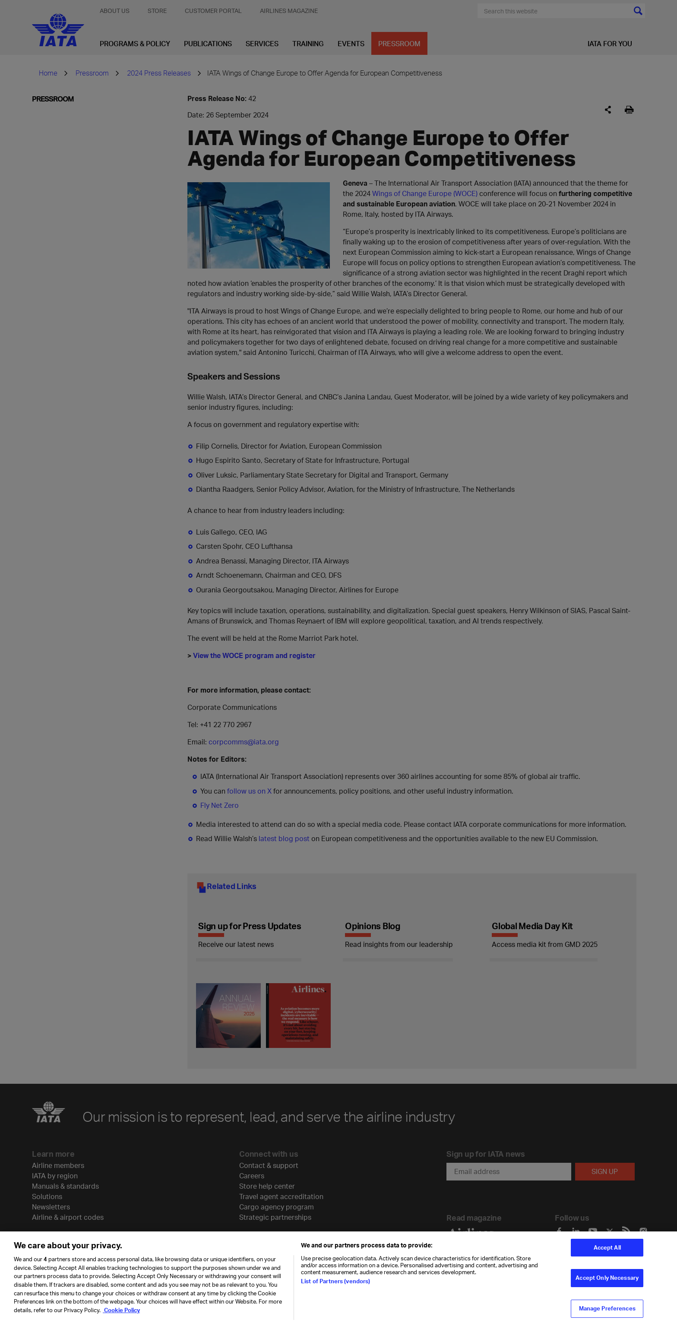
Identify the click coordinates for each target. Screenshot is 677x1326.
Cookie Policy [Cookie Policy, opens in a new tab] (121, 1314)
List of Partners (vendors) (335, 1285)
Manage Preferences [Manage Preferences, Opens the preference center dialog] (607, 1312)
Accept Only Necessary (607, 1282)
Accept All (607, 1251)
